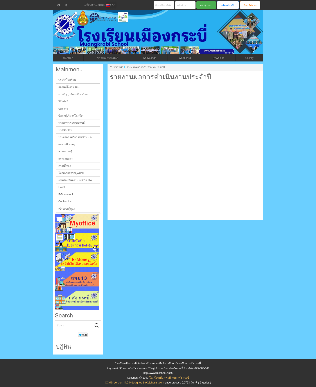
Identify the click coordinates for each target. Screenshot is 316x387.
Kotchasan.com (155, 382)
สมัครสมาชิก (228, 5)
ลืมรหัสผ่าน (250, 5)
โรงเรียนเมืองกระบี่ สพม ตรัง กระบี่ (142, 37)
